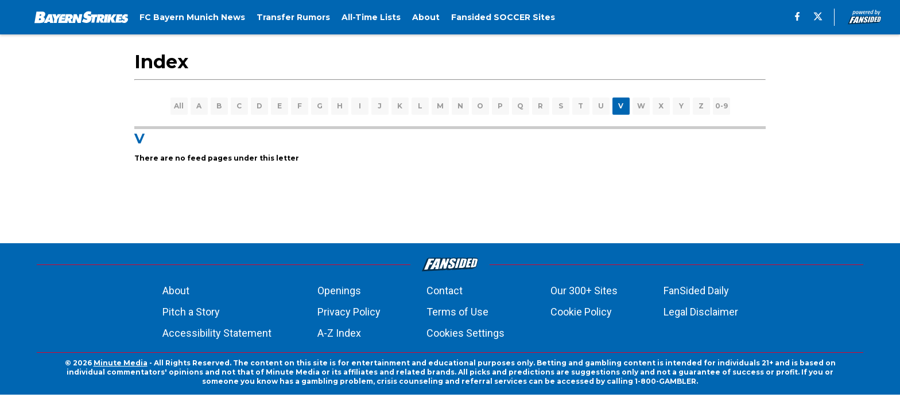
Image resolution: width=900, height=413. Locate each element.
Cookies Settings (465, 333)
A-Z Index (339, 333)
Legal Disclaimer (701, 312)
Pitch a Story (191, 312)
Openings (339, 291)
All (179, 106)
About (175, 291)
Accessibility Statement (216, 333)
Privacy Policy (349, 312)
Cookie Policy (581, 312)
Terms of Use (457, 312)
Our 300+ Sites (584, 291)
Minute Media (121, 363)
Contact (444, 291)
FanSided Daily (696, 291)
